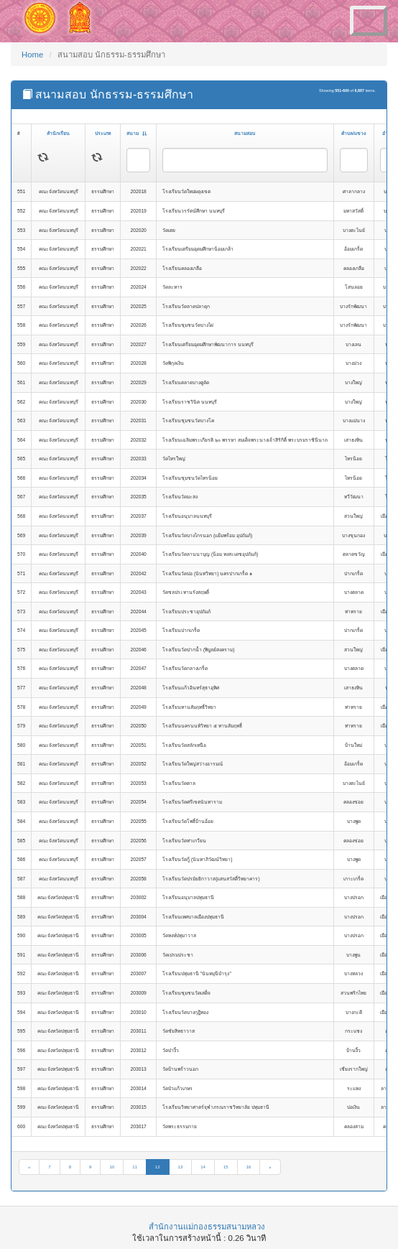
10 (111, 1167)
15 (225, 1167)
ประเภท (103, 133)
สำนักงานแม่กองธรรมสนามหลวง (207, 1226)
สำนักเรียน (58, 133)
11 (134, 1167)
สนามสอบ (244, 133)
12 (157, 1167)
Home (32, 54)
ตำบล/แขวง (353, 133)
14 (202, 1167)
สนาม (136, 133)
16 (248, 1167)
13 (180, 1167)
